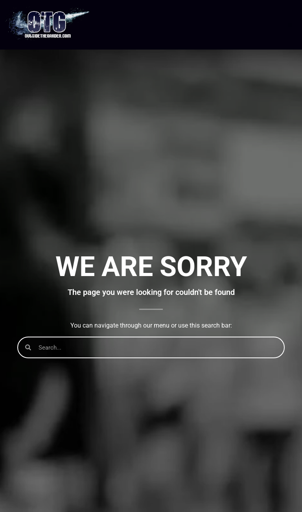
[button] (290, 25)
